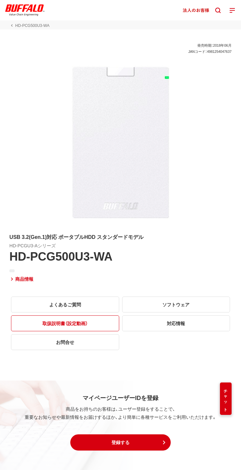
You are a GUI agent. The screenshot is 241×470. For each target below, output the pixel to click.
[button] (120, 442)
